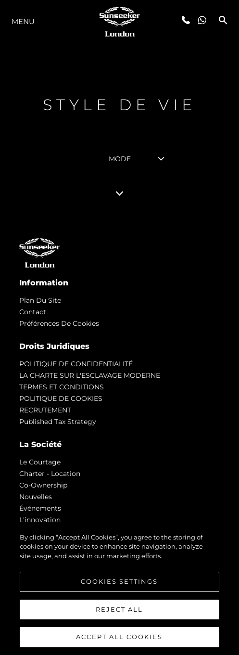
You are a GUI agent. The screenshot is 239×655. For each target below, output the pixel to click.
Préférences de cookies (59, 323)
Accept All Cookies (119, 637)
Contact (32, 312)
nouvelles (35, 496)
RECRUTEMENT (45, 410)
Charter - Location (49, 473)
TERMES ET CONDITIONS (61, 387)
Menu (23, 21)
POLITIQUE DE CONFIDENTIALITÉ (76, 364)
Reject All (119, 609)
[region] (119, 589)
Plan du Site (40, 300)
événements (40, 508)
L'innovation (40, 519)
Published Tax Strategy (57, 421)
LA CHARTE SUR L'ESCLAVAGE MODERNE (89, 375)
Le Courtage (40, 462)
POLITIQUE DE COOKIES (60, 398)
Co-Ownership (43, 485)
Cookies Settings (119, 581)
